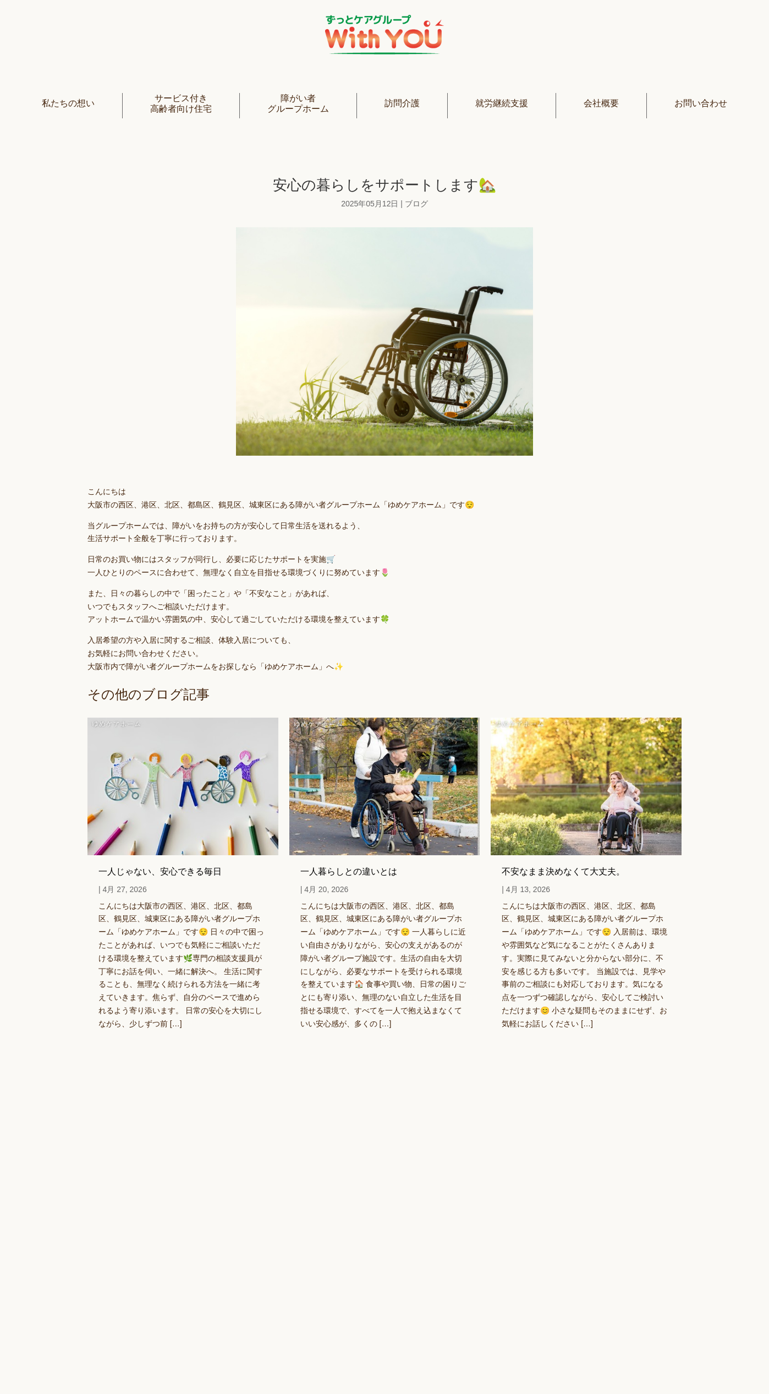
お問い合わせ (700, 103)
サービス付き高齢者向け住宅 (181, 103)
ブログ (416, 203)
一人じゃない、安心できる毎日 (160, 871)
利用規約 (515, 1359)
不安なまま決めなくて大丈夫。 (563, 871)
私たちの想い (68, 103)
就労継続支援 (501, 103)
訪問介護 (402, 103)
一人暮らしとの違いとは (348, 871)
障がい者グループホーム (298, 103)
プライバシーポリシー (434, 1359)
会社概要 (601, 103)
